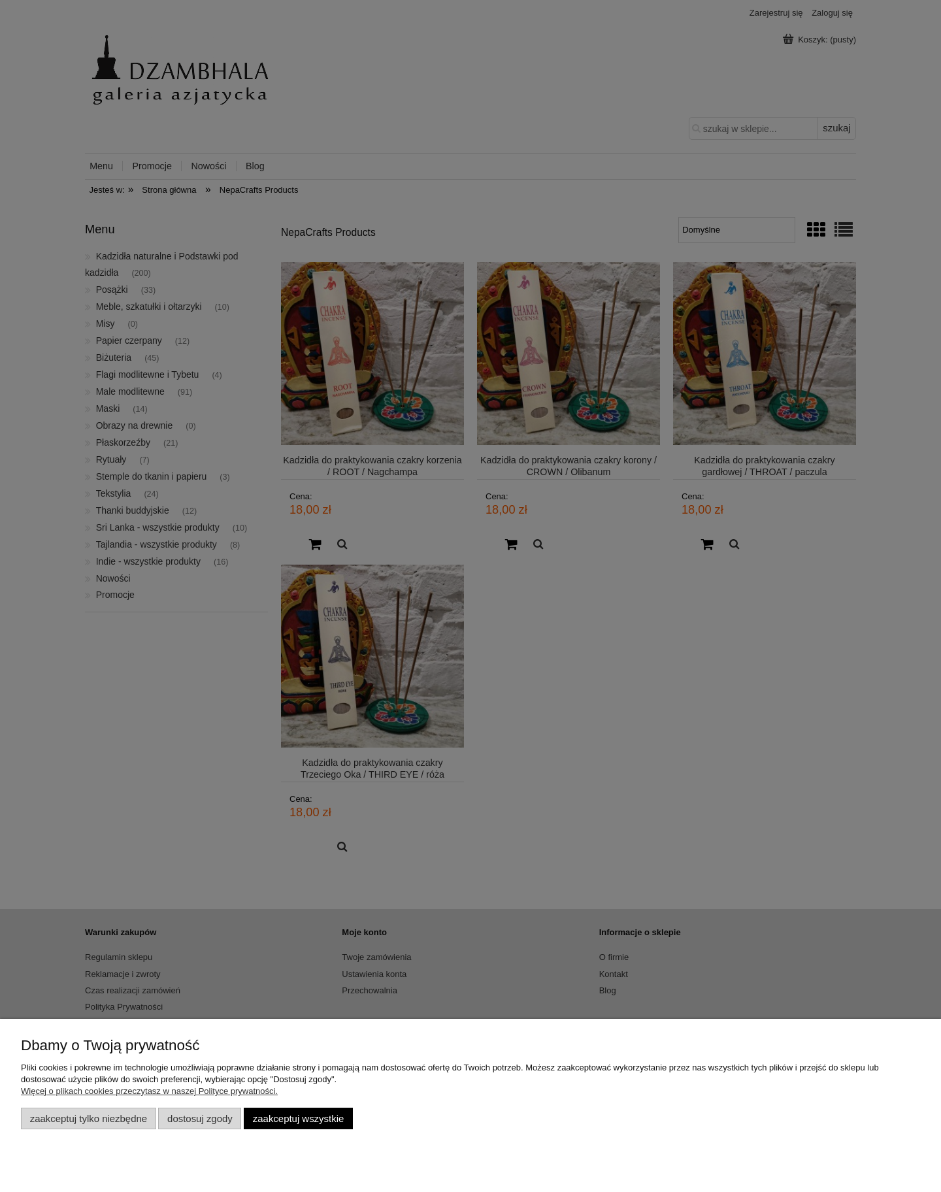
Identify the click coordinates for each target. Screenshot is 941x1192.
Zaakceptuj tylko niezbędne (88, 1118)
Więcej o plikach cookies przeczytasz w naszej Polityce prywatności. (149, 1091)
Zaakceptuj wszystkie (298, 1118)
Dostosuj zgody (200, 1118)
